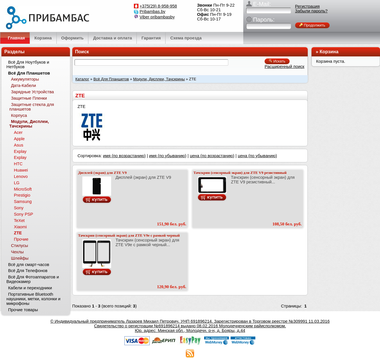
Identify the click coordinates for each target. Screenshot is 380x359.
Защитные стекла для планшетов (31, 106)
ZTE (18, 233)
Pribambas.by (153, 11)
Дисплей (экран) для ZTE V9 (102, 172)
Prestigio (22, 195)
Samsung (23, 201)
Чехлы (17, 252)
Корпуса (19, 115)
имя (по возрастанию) (124, 155)
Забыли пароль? (311, 11)
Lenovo (21, 176)
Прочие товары (23, 309)
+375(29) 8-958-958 (158, 6)
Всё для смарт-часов (28, 264)
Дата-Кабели (23, 85)
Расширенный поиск (284, 66)
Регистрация (307, 6)
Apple (19, 138)
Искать (277, 61)
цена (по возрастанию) (212, 155)
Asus (18, 145)
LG (17, 183)
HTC (18, 164)
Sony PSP (23, 214)
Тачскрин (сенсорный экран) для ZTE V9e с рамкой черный (129, 235)
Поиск (82, 51)
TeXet (19, 220)
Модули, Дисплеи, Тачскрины (159, 79)
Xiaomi (20, 227)
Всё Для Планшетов (111, 79)
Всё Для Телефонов (28, 270)
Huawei (21, 170)
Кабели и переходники (30, 288)
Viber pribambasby (157, 17)
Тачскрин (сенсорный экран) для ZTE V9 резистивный (240, 172)
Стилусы (19, 245)
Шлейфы (20, 258)
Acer (18, 132)
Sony (18, 208)
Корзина (329, 51)
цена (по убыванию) (257, 155)
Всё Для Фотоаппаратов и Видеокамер (32, 279)
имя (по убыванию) (168, 155)
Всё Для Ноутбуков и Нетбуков (27, 64)
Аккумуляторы (25, 79)
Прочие (21, 239)
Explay (20, 151)
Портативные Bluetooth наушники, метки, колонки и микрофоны (33, 299)
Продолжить (312, 25)
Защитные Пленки (29, 98)
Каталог (82, 79)
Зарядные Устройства (32, 92)
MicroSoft (23, 189)
